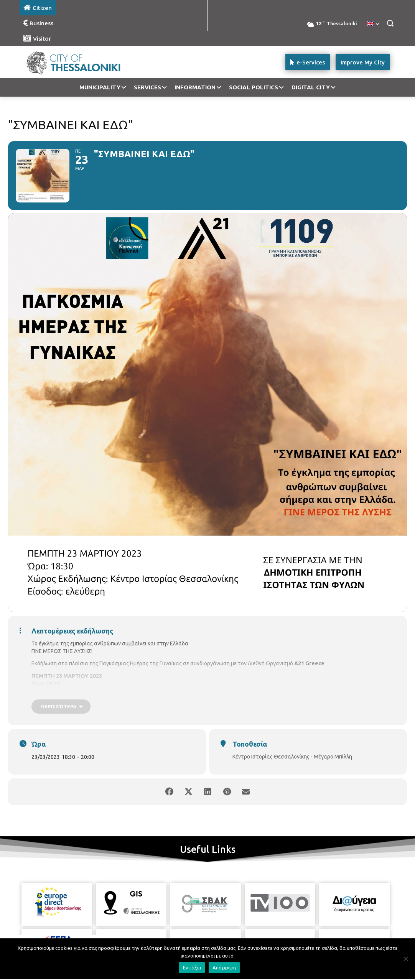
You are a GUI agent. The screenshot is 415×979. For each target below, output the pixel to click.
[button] (390, 23)
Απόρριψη (224, 967)
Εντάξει (192, 967)
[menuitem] (373, 24)
